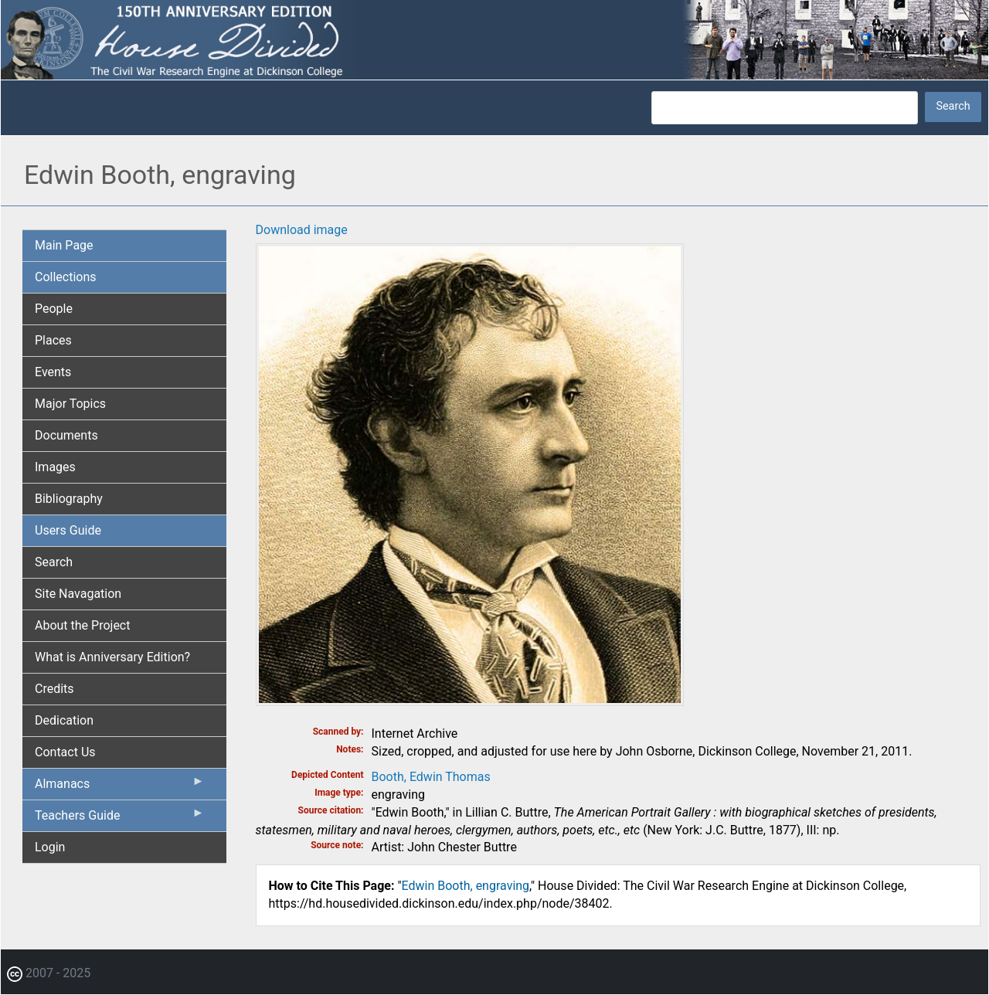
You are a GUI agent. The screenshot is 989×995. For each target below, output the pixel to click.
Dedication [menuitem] (64, 720)
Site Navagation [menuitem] (78, 593)
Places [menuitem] (53, 340)
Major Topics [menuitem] (70, 403)
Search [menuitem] (54, 562)
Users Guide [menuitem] (68, 530)
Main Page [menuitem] (64, 245)
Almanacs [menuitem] (119, 787)
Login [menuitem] (50, 847)
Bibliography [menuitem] (69, 498)
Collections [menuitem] (66, 277)
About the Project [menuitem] (82, 625)
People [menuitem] (54, 308)
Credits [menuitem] (54, 688)
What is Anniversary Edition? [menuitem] (112, 657)
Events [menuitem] (53, 372)
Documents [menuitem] (66, 435)
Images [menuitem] (55, 467)
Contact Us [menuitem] (65, 752)
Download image (302, 229)
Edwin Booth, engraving (466, 885)
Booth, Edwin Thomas (431, 776)
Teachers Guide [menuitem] (119, 819)
